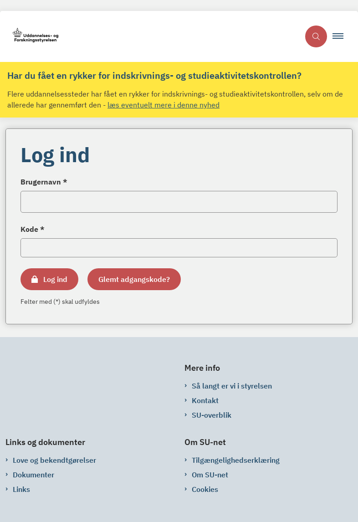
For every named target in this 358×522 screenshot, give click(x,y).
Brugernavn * (43, 181)
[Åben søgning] (316, 36)
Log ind (55, 279)
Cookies (205, 489)
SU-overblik (211, 415)
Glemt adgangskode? (134, 279)
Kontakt (205, 400)
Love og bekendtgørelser (54, 460)
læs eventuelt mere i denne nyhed (163, 104)
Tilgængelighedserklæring (236, 460)
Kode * (32, 229)
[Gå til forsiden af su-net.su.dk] (149, 37)
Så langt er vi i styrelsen (232, 385)
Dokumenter (33, 474)
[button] (341, 36)
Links (21, 489)
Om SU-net (210, 474)
